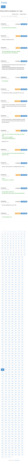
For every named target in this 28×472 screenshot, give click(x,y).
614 (9, 424)
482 (12, 381)
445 (6, 369)
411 (9, 358)
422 (22, 360)
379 (19, 346)
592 (6, 417)
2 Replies (17, 89)
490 (15, 383)
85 (7, 252)
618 (22, 424)
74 (2, 250)
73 (24, 247)
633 (2, 431)
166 (9, 277)
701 (19, 452)
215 (9, 293)
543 (6, 401)
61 (16, 245)
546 (15, 401)
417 (6, 360)
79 (16, 250)
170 (22, 277)
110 (9, 259)
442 (19, 367)
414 (19, 358)
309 (19, 323)
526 (19, 394)
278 (9, 314)
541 (22, 399)
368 (6, 344)
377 (12, 346)
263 (6, 309)
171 (2, 280)
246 (19, 303)
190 (19, 284)
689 (2, 450)
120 (19, 261)
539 (15, 399)
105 (15, 257)
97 (16, 254)
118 (12, 261)
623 (15, 427)
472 (2, 378)
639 (22, 431)
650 (12, 436)
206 (2, 291)
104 (12, 257)
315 (15, 325)
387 (22, 348)
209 (12, 291)
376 (9, 346)
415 (22, 358)
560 (15, 406)
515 (6, 392)
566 (12, 408)
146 (12, 270)
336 (15, 332)
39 (5, 240)
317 (22, 325)
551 (9, 404)
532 (15, 397)
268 (22, 309)
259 (15, 307)
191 (22, 284)
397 (9, 353)
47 (2, 243)
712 (9, 457)
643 (12, 434)
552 (12, 404)
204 (19, 289)
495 (9, 385)
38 (2, 240)
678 (12, 445)
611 (22, 422)
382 (6, 348)
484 (19, 381)
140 (15, 268)
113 (19, 259)
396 (6, 353)
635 (9, 431)
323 (19, 328)
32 (10, 238)
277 (6, 314)
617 (19, 424)
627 (6, 429)
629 (12, 429)
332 (2, 332)
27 (21, 236)
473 (6, 378)
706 (12, 454)
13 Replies (17, 101)
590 (22, 415)
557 (6, 406)
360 (2, 342)
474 (9, 378)
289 (22, 316)
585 (6, 415)
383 (9, 348)
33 (13, 238)
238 (15, 300)
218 (19, 293)
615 (12, 424)
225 (19, 296)
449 (19, 369)
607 (9, 422)
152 (9, 273)
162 (19, 275)
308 (15, 323)
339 (2, 335)
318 (2, 328)
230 (12, 298)
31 (7, 238)
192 (2, 286)
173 (9, 280)
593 (9, 417)
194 (9, 286)
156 (22, 273)
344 (19, 335)
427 (15, 362)
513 (22, 390)
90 (21, 252)
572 (9, 411)
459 (6, 374)
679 (15, 445)
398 (12, 353)
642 (9, 434)
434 (15, 365)
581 (15, 413)
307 (12, 323)
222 (9, 296)
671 (12, 443)
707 (15, 454)
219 (22, 293)
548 (22, 401)
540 (19, 399)
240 (22, 300)
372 (19, 344)
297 (2, 321)
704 (6, 454)
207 (6, 291)
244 (12, 303)
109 (6, 259)
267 (19, 309)
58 (7, 245)
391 (12, 351)
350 (15, 337)
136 (2, 268)
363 (12, 342)
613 (6, 424)
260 (19, 307)
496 (12, 385)
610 (19, 422)
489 (12, 383)
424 (6, 362)
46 (24, 240)
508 (6, 390)
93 (5, 254)
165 (6, 277)
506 (22, 388)
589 (19, 415)
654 (2, 438)
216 (12, 293)
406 (15, 355)
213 (2, 293)
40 (7, 240)
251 (12, 305)
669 (6, 443)
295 (19, 319)
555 (22, 404)
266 (15, 309)
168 (15, 277)
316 (19, 325)
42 (13, 240)
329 (15, 330)
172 (6, 280)
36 (21, 238)
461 (12, 374)
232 (19, 298)
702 (22, 452)
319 (6, 328)
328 (12, 330)
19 (24, 234)
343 (15, 335)
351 (19, 337)
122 (2, 263)
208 (9, 291)
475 (12, 378)
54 (21, 243)
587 (12, 415)
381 (2, 348)
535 (2, 399)
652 (19, 436)
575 (19, 411)
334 (9, 332)
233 (22, 298)
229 (9, 298)
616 (15, 424)
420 (15, 360)
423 (2, 362)
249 (6, 305)
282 (22, 314)
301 (15, 321)
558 (9, 406)
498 (19, 385)
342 (12, 335)
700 (15, 452)
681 (22, 445)
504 (15, 388)
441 (15, 367)
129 (2, 266)
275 (22, 312)
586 (9, 415)
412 (12, 358)
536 (6, 399)
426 (12, 362)
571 (6, 411)
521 (2, 394)
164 (2, 277)
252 (15, 305)
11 (2, 234)
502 (9, 388)
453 (9, 371)
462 (15, 374)
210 (15, 291)
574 (15, 411)
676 (6, 445)
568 (19, 408)
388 (2, 351)
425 (9, 362)
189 (15, 284)
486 (2, 383)
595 (15, 417)
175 (15, 280)
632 (22, 429)
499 (22, 385)
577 (2, 413)
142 (22, 268)
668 (2, 443)
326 (6, 330)
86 (10, 252)
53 (18, 243)
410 (6, 358)
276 (2, 314)
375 (6, 346)
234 (2, 300)
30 (5, 238)
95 (10, 254)
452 (6, 371)
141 (19, 268)
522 (6, 394)
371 (15, 344)
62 (18, 245)
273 (15, 312)
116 (6, 261)
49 (7, 243)
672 (15, 443)
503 (12, 388)
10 (24, 231)
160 (12, 275)
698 (9, 452)
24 (13, 236)
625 (22, 427)
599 (6, 420)
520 (22, 392)
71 (18, 247)
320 (9, 328)
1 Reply (18, 36)
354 (6, 339)
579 (9, 413)
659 (19, 438)
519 (19, 392)
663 (9, 440)
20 (2, 236)
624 (19, 427)
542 (2, 401)
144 (6, 270)
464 (22, 374)
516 (9, 392)
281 (19, 314)
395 (2, 353)
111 (12, 259)
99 (21, 254)
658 (15, 438)
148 (19, 270)
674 (22, 443)
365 (19, 342)
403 (6, 355)
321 (12, 328)
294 (15, 319)
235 (6, 300)
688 (22, 447)
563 (2, 408)
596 (19, 417)
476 (15, 378)
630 (15, 429)
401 (22, 353)
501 (6, 388)
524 (12, 394)
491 (19, 383)
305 (6, 323)
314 (12, 325)
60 (13, 245)
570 (2, 411)
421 (19, 360)
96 (13, 254)
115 (2, 261)
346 (2, 337)
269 (2, 312)
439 (9, 367)
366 (22, 342)
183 (19, 282)
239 (19, 300)
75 (5, 250)
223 (12, 296)
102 (6, 257)
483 (15, 381)
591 (2, 417)
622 (12, 427)
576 (22, 411)
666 (19, 440)
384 (12, 348)
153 (12, 273)
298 (6, 321)
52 (16, 243)
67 (7, 247)
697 (6, 452)
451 (2, 371)
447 (12, 369)
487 (6, 383)
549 (2, 404)
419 (12, 360)
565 (9, 408)
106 (19, 257)
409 (2, 358)
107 (22, 257)
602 (15, 420)
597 (22, 417)
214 (6, 293)
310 (22, 323)
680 (19, 445)
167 (12, 277)
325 (2, 330)
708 (19, 454)
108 (2, 259)
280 (15, 314)
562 (22, 406)
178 (2, 282)
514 (2, 392)
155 (19, 273)
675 (2, 445)
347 (6, 337)
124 (9, 263)
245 (15, 303)
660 (22, 438)
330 (19, 330)
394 (22, 351)
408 (22, 355)
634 (6, 431)
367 (2, 344)
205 (22, 289)
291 (6, 319)
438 (6, 367)
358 (19, 339)
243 (9, 303)
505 (19, 388)
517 (12, 392)
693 (15, 450)
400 (19, 353)
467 (9, 376)
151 (6, 273)
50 (10, 243)
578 (6, 413)
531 (12, 397)
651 (15, 436)
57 (5, 245)
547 (19, 401)
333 (6, 332)
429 (22, 362)
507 (2, 390)
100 (24, 254)
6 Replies (17, 115)
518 (15, 392)
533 (19, 397)
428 (19, 362)
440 (12, 367)
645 (19, 434)
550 (6, 404)
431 (6, 365)
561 (19, 406)
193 (6, 286)
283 (2, 316)
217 (15, 293)
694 (19, 450)
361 (6, 342)
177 (22, 280)
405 (12, 355)
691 (9, 450)
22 (7, 236)
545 (12, 401)
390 (9, 351)
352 (22, 337)
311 (2, 325)
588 (15, 415)
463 (19, 374)
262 (2, 309)
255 (2, 307)
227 (2, 298)
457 (22, 371)
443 (22, 367)
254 (22, 305)
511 (15, 390)
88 (16, 252)
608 (12, 422)
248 (2, 305)
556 (2, 406)
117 (9, 261)
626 (2, 429)
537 (9, 399)
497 (15, 385)
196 (15, 286)
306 (9, 323)
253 (19, 305)
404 (9, 355)
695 (22, 450)
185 (2, 284)
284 (6, 316)
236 (9, 300)
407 (19, 355)
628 (9, 429)
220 (2, 296)
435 (19, 365)
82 (24, 250)
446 (9, 369)
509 (9, 390)
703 (2, 454)
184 (22, 282)
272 (12, 312)
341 (9, 335)
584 (2, 415)
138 (9, 268)
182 (15, 282)
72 (21, 247)
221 (6, 296)
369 (9, 344)
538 (12, 399)
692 (12, 450)
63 (21, 245)
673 (19, 443)
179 (6, 282)
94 (7, 254)
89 (18, 252)
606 (6, 422)
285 (9, 316)
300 (12, 321)
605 (2, 422)
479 (2, 381)
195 (12, 286)
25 (16, 236)
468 (12, 376)
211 (19, 291)
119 (15, 261)
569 (22, 408)
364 (15, 342)
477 (19, 378)
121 (22, 261)
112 (15, 259)
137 (6, 268)
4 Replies (17, 213)
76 (7, 250)
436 (22, 365)
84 (5, 252)
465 (2, 376)
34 (16, 238)
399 (15, 353)
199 (2, 289)
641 (6, 434)
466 (6, 376)
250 (9, 305)
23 (10, 236)
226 (22, 296)
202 (12, 289)
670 (9, 443)
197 (19, 286)
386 (19, 348)
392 (15, 351)
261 (22, 307)
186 (6, 284)
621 (9, 427)
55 (24, 243)
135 (22, 266)
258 (12, 307)
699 (12, 452)
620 (6, 427)
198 (22, 286)
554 (19, 404)
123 (6, 263)
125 (12, 263)
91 (24, 252)
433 (12, 365)
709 (22, 454)
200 (6, 289)
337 (19, 332)
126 (15, 263)
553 (15, 404)
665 (15, 440)
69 (13, 247)
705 (9, 454)
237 (12, 300)
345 (22, 335)
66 (5, 247)
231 (15, 298)
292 (9, 319)
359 (22, 339)
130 (6, 266)
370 (12, 344)
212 (22, 291)
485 (22, 381)
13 (7, 234)
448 (15, 369)
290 (2, 319)
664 (12, 440)
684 (9, 447)
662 (6, 440)
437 (2, 367)
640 (2, 434)
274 (19, 312)
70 (16, 247)
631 (19, 429)
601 (12, 420)
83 (2, 252)
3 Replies (17, 149)
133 (15, 266)
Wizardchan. (17, 460)
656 (9, 438)
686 (15, 447)
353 (2, 339)
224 (15, 296)
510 (12, 390)
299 (9, 321)
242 (6, 303)
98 (18, 254)
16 (16, 234)
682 (2, 447)
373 (22, 344)
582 (19, 413)
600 (9, 420)
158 (6, 275)
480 (6, 381)
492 (22, 383)
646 (22, 434)
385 (15, 348)
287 (15, 316)
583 (22, 413)
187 (9, 284)
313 (9, 325)
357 (15, 339)
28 (24, 236)
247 (22, 303)
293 (12, 319)
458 (2, 374)
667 (22, 440)
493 (2, 385)
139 (12, 268)
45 (21, 240)
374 (2, 346)
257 (9, 307)
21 (5, 236)
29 (2, 238)
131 (9, 266)
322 (15, 328)
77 (10, 250)
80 (18, 250)
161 (15, 275)
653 (22, 436)
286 (12, 316)
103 (9, 257)
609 (15, 422)
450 (22, 369)
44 (18, 240)
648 (6, 436)
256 (6, 307)
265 (12, 309)
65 (2, 247)
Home (3, 6)
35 (18, 238)
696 (2, 452)
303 (22, 321)
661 (2, 440)
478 (22, 378)
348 (9, 337)
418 (9, 360)
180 (9, 282)
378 (15, 346)
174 (12, 280)
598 (2, 420)
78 (13, 250)
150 (2, 273)
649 (9, 436)
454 (12, 371)
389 (6, 351)
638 (19, 431)
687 (19, 447)
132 (12, 266)
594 (12, 417)
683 (6, 447)
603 (19, 420)
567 (15, 408)
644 (15, 434)
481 (9, 381)
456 (19, 371)
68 (10, 247)
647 (2, 436)
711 (6, 457)
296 (22, 319)
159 (9, 275)
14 (10, 234)
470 (19, 376)
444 (2, 369)
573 (12, 411)
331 (22, 330)
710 (2, 457)
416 (2, 360)
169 (19, 277)
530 (9, 397)
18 (21, 234)
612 (2, 424)
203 (15, 289)
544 (9, 401)
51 (13, 243)
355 (9, 339)
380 (22, 346)
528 (2, 397)
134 (19, 266)
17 (18, 234)
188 (12, 284)
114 (22, 259)
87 (13, 252)
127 (19, 263)
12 (5, 234)
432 (9, 365)
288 (19, 316)
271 (9, 312)
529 (6, 397)
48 (5, 243)
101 (2, 257)
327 (9, 330)
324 (22, 328)
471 (22, 376)
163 (22, 275)
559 (12, 406)
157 (2, 275)
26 (18, 236)
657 (12, 438)
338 (22, 332)
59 (10, 245)
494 (6, 385)
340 (6, 335)
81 (21, 250)
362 (9, 342)
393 (19, 351)
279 (12, 314)
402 (2, 355)
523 (9, 394)
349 (12, 337)
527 (22, 394)
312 (6, 325)
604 (22, 420)
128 (22, 263)
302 (19, 321)
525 (15, 394)
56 (2, 245)
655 (6, 438)
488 (9, 383)
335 (12, 332)
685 (12, 447)
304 (2, 323)
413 (15, 358)
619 (2, 427)
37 (24, 238)
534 (22, 397)
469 (15, 376)
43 (16, 240)
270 (6, 312)
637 (15, 431)
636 (12, 431)
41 (10, 240)
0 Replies (17, 24)
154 (15, 273)
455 (15, 371)
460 (9, 374)
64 (24, 245)
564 (6, 408)
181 (12, 282)
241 (2, 303)
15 (13, 234)
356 (12, 339)
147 (15, 270)
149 (22, 270)
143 (2, 270)
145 (9, 270)
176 (19, 280)
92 (2, 254)
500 (2, 388)
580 (12, 413)
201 (9, 289)
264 (9, 309)
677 (9, 445)
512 (19, 390)
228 (6, 298)
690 (6, 450)
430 (2, 365)
